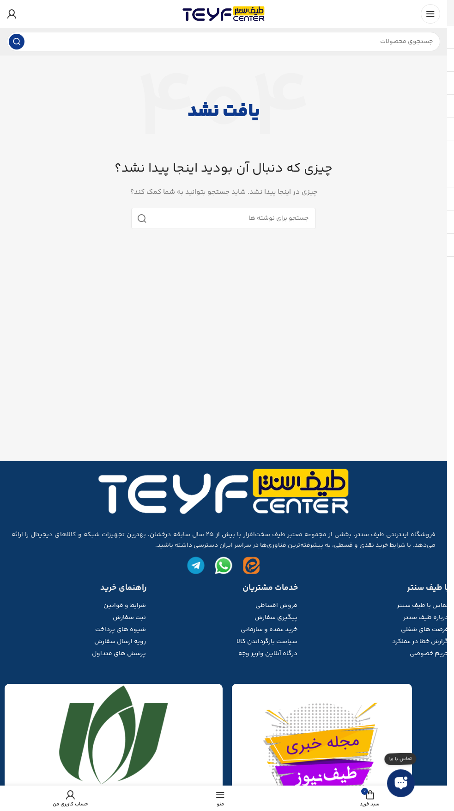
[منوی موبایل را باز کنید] (430, 14)
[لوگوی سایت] (223, 14)
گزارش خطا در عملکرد (420, 642)
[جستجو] (223, 41)
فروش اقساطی (276, 606)
